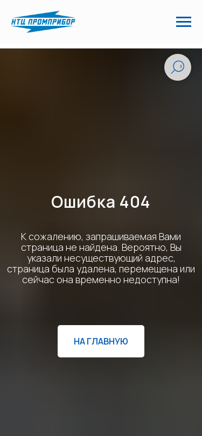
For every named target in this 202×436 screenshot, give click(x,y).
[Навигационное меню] (183, 22)
